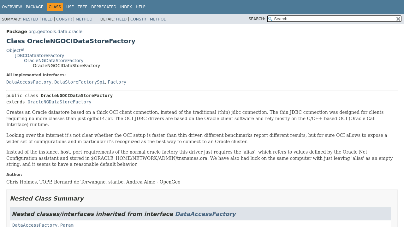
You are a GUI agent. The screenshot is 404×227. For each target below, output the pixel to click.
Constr (64, 19)
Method (84, 19)
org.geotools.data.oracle (55, 31)
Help (141, 7)
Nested (30, 19)
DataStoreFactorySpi (79, 81)
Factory (117, 81)
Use (70, 7)
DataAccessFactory (28, 81)
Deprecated (103, 7)
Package (34, 7)
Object (13, 50)
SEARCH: (257, 19)
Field (47, 19)
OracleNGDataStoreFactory (53, 60)
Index (126, 7)
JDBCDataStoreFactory (39, 55)
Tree (82, 7)
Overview (12, 7)
